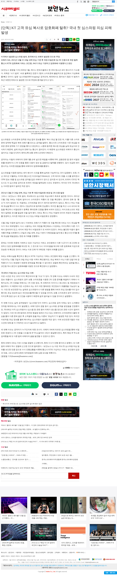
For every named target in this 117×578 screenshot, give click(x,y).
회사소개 (3, 552)
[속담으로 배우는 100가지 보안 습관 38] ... (57, 451)
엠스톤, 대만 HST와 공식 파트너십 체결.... (98, 248)
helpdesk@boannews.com (91, 562)
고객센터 (57, 552)
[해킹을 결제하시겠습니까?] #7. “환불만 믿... (58, 468)
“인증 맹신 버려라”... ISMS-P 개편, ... (14, 455)
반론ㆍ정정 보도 (110, 573)
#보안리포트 (47, 15)
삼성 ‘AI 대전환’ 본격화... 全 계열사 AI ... (99, 118)
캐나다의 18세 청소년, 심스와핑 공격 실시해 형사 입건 (22, 404)
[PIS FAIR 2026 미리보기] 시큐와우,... (14, 451)
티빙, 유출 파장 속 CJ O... (97, 234)
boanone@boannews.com (22, 356)
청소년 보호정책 (40, 552)
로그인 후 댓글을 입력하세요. (34, 476)
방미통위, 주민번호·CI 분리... (98, 228)
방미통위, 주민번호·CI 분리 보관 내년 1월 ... (57, 455)
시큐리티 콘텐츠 (108, 15)
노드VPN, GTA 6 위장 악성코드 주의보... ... (99, 125)
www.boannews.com (39, 361)
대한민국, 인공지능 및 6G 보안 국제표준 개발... (18, 468)
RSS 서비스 (81, 552)
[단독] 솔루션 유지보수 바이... (98, 231)
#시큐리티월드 (24, 15)
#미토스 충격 (59, 15)
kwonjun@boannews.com (59, 568)
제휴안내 (64, 552)
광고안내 (11, 552)
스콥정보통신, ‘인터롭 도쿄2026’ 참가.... (98, 246)
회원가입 (9, 1)
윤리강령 (50, 552)
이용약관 (18, 552)
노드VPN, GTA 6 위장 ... (96, 236)
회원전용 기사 (93, 15)
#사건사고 (36, 15)
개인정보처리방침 (28, 552)
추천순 (99, 259)
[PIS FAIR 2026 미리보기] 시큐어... (96, 254)
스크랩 (22, 1)
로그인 (3, 1)
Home (3, 22)
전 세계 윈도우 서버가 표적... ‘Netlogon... (99, 115)
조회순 (87, 259)
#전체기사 (13, 15)
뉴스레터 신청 (30, 1)
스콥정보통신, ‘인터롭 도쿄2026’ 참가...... (16, 459)
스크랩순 (110, 259)
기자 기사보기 (71, 368)
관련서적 (72, 552)
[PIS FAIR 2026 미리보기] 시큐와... (96, 243)
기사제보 (16, 1)
